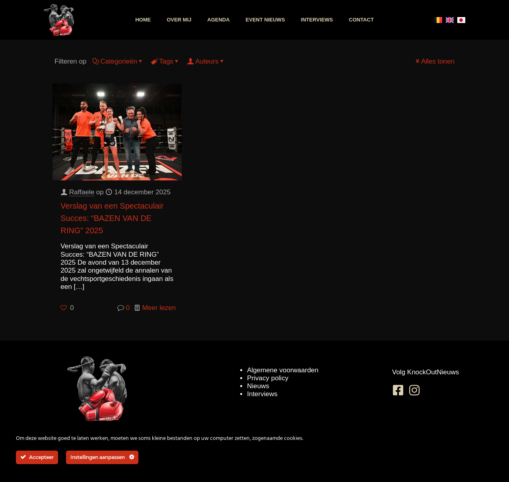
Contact (361, 20)
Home (143, 20)
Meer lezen (159, 308)
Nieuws (258, 386)
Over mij (179, 20)
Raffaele (81, 192)
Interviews (317, 20)
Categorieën (118, 61)
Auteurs (206, 61)
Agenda (218, 20)
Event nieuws (265, 20)
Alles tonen (434, 61)
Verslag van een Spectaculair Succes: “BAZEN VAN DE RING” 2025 (111, 218)
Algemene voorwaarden (283, 370)
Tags (165, 61)
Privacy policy (267, 378)
